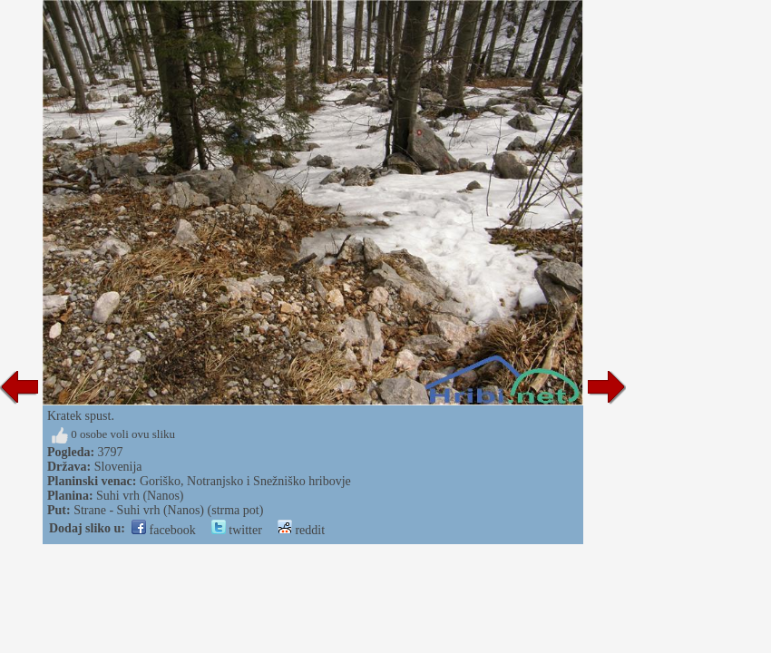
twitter (236, 530)
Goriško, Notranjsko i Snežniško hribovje (245, 481)
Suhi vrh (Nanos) (139, 495)
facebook (164, 530)
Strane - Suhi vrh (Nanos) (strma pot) (168, 510)
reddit (301, 530)
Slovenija (118, 466)
